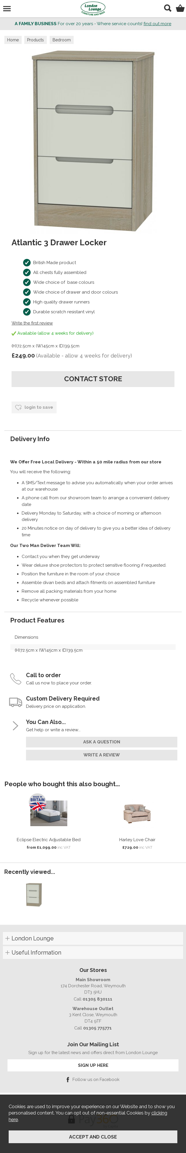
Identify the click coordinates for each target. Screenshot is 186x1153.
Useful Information (36, 952)
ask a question (101, 742)
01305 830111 (97, 999)
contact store (93, 379)
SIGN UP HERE (93, 1065)
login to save (34, 407)
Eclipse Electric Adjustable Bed (49, 839)
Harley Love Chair (137, 839)
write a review (101, 755)
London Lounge (33, 938)
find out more (157, 23)
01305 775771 (97, 1027)
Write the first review (32, 323)
